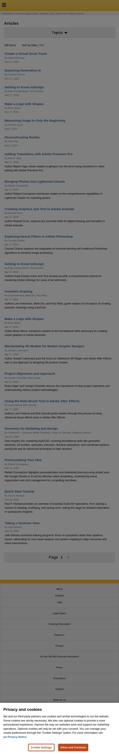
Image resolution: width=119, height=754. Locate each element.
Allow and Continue (73, 749)
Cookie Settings (41, 749)
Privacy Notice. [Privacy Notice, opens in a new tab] (17, 739)
